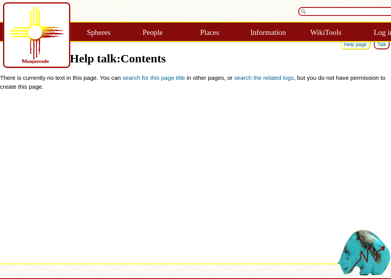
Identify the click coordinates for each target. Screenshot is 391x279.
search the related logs (264, 77)
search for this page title (154, 77)
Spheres (99, 32)
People (153, 32)
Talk (381, 44)
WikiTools (325, 32)
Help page (355, 44)
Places (209, 32)
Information (268, 32)
